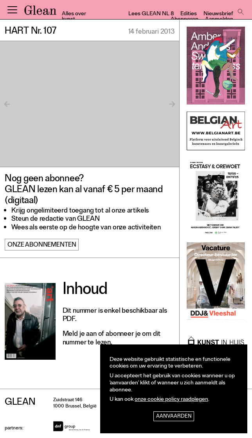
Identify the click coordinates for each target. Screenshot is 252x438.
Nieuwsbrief (218, 14)
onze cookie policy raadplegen (171, 399)
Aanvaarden (174, 417)
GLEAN (40, 13)
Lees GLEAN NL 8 (151, 14)
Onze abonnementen (41, 245)
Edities (188, 14)
